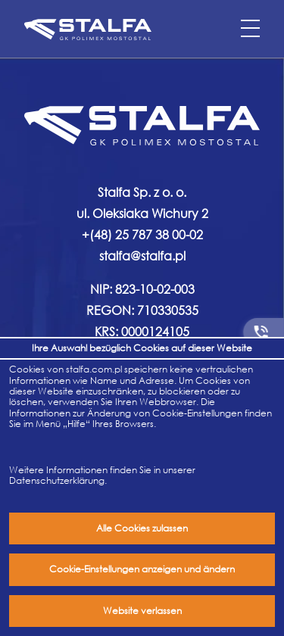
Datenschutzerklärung (57, 480)
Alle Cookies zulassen (142, 528)
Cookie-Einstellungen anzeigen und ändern (142, 569)
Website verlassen (142, 610)
